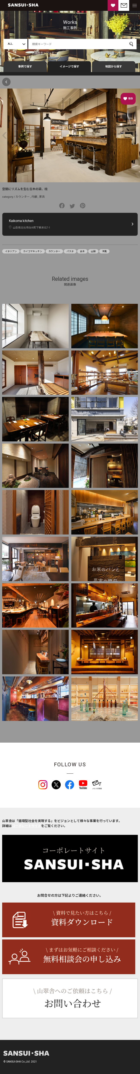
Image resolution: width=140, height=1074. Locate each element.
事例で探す (25, 66)
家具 (42, 196)
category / (9, 196)
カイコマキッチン (32, 251)
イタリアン (11, 251)
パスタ (70, 251)
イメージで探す (69, 66)
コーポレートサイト (26, 826)
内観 (34, 196)
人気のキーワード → (45, 52)
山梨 (93, 251)
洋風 (104, 251)
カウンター (23, 196)
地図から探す (113, 66)
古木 (82, 251)
